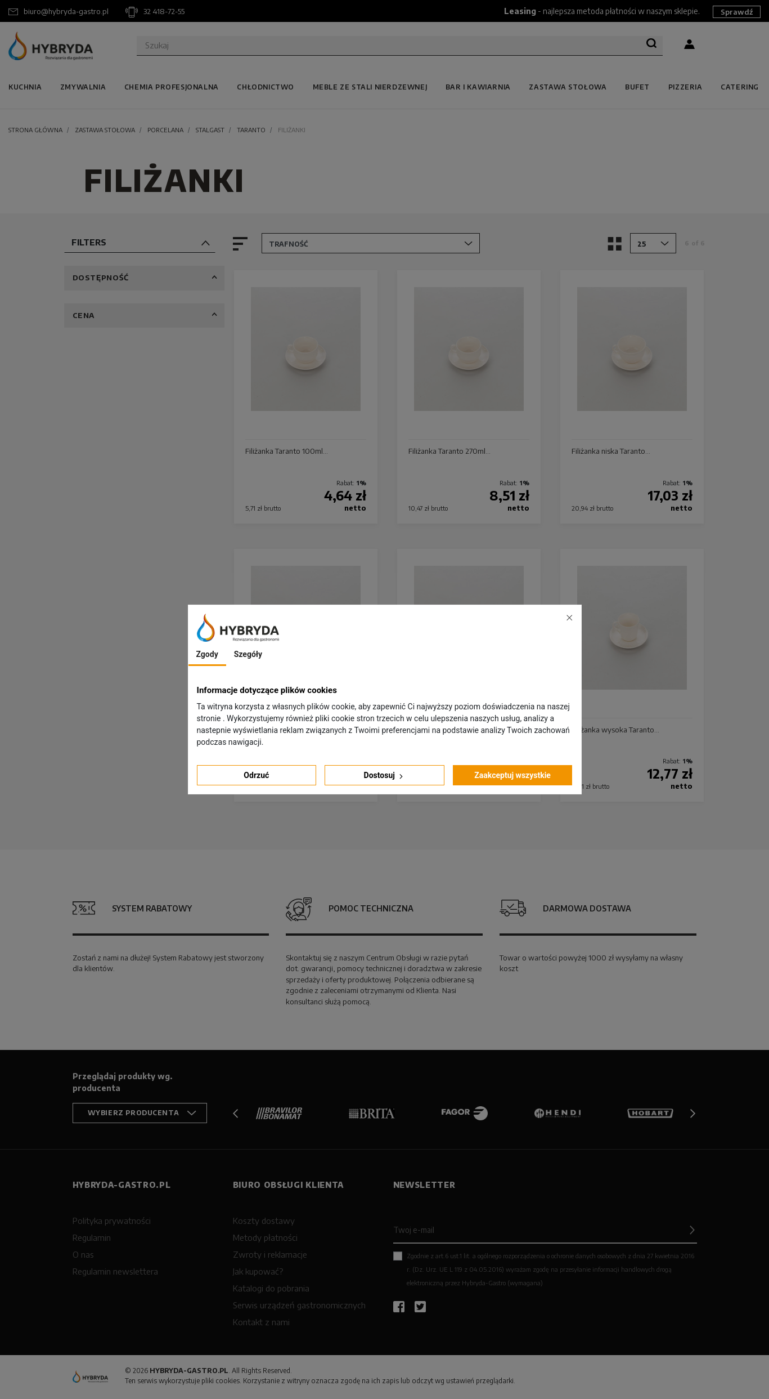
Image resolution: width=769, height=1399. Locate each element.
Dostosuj (385, 775)
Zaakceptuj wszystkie (512, 775)
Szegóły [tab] (248, 654)
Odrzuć (256, 775)
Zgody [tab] (207, 654)
